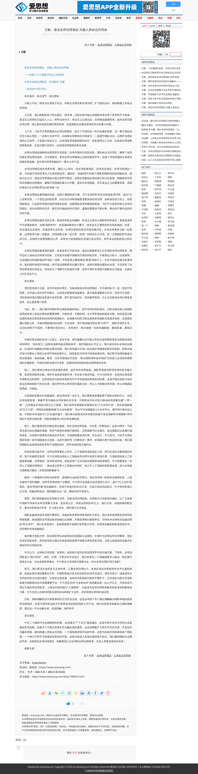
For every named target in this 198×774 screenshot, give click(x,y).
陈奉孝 (158, 209)
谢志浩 (145, 249)
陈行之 (158, 173)
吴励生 (145, 241)
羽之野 (171, 245)
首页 (20, 17)
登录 (74, 752)
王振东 (158, 213)
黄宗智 (145, 185)
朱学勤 (158, 241)
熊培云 (171, 217)
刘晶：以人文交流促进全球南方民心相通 (161, 159)
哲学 (129, 17)
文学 (108, 17)
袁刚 (157, 237)
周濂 (144, 205)
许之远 (145, 237)
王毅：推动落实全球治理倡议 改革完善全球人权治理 (167, 76)
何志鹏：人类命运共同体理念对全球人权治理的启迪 (166, 138)
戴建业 (158, 197)
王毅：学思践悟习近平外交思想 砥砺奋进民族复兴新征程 (169, 94)
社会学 (75, 17)
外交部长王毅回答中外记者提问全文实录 (161, 72)
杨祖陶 (145, 193)
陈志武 (171, 185)
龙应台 (145, 177)
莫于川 (158, 245)
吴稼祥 (171, 233)
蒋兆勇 (171, 225)
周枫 (157, 225)
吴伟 (144, 229)
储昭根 (158, 233)
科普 (169, 17)
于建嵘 (158, 185)
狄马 (170, 213)
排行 (178, 17)
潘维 (170, 241)
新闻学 (87, 17)
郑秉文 (145, 245)
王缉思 (145, 209)
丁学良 (158, 177)
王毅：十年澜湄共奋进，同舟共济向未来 (161, 68)
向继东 (171, 193)
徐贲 (144, 189)
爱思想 (40, 8)
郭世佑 (171, 209)
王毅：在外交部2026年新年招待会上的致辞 (162, 85)
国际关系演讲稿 (56, 672)
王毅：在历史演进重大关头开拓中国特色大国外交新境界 (169, 89)
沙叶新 (158, 229)
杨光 (170, 249)
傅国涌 (158, 181)
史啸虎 (158, 217)
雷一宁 (145, 225)
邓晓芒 (171, 205)
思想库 (139, 17)
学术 (30, 672)
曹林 (170, 177)
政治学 (50, 17)
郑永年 (171, 173)
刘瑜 (170, 229)
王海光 (171, 201)
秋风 (144, 221)
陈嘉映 (171, 181)
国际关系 (63, 17)
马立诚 (171, 189)
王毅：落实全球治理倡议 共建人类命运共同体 (163, 107)
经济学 (39, 17)
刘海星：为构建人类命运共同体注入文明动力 (163, 142)
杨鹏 (157, 205)
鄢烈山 (145, 181)
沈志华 (158, 193)
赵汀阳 (145, 197)
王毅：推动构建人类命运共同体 (157, 102)
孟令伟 (171, 221)
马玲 (144, 213)
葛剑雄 (145, 233)
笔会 (160, 17)
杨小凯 (171, 237)
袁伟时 (145, 217)
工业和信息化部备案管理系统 (99, 770)
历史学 (118, 17)
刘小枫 (158, 221)
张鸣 (144, 201)
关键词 (150, 17)
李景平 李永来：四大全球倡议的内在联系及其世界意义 (168, 146)
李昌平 (171, 197)
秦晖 (144, 173)
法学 (29, 17)
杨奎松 (158, 201)
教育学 (98, 17)
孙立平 (158, 249)
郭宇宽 (158, 189)
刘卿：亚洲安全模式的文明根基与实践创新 (162, 155)
